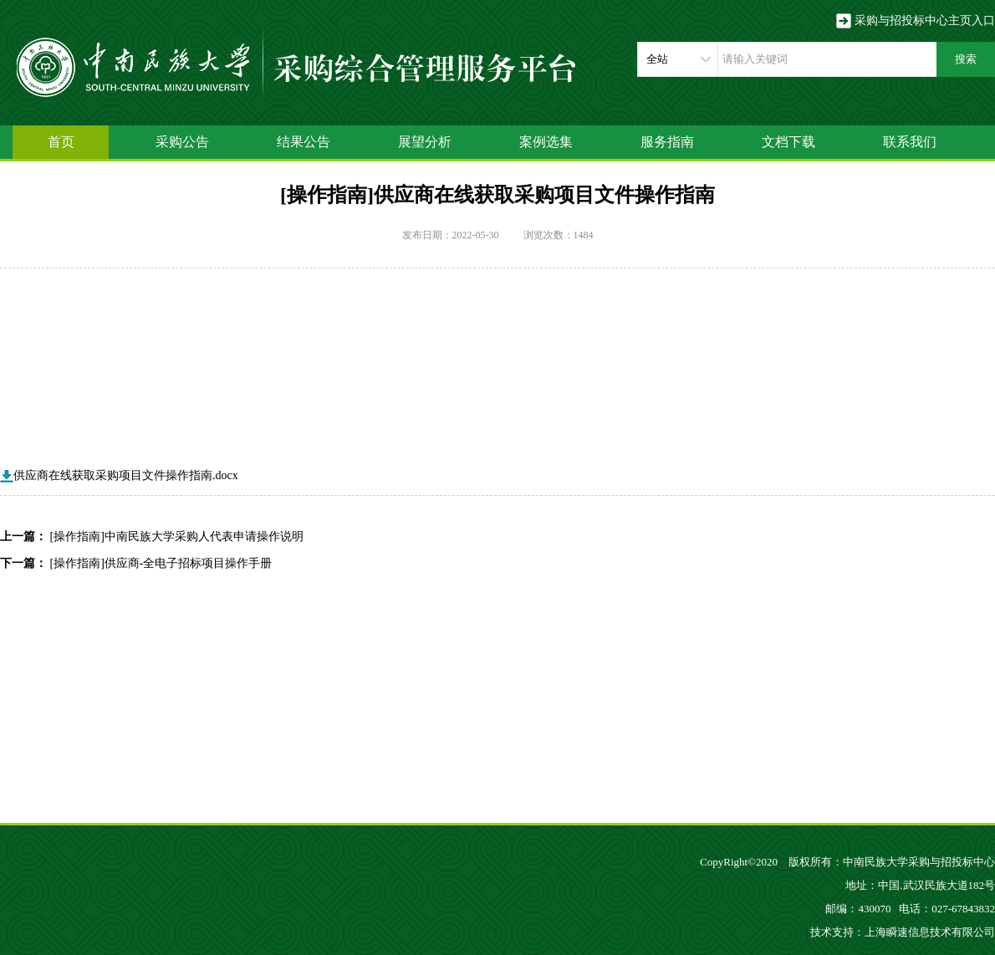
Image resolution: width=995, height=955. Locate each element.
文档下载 (788, 142)
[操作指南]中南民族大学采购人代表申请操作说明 (177, 536)
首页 (61, 142)
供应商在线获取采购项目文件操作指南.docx (119, 475)
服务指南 (667, 142)
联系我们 (909, 142)
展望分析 (425, 142)
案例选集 (546, 142)
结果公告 (303, 142)
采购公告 (182, 142)
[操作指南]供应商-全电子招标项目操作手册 (161, 563)
